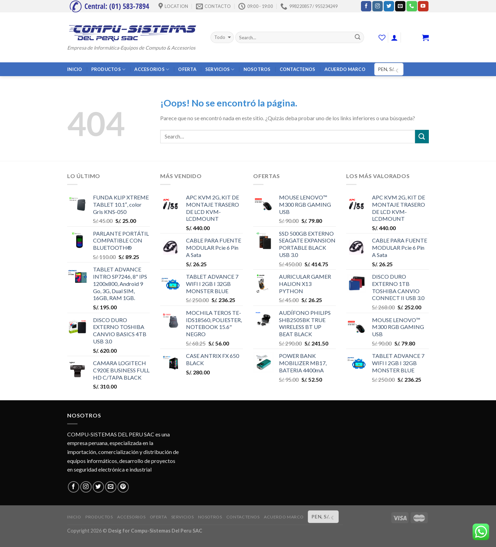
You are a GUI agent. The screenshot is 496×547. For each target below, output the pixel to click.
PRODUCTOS (108, 69)
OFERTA (187, 69)
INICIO (74, 69)
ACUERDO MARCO (344, 69)
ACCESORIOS (151, 69)
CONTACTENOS (298, 69)
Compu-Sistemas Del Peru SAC (166, 531)
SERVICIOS (220, 69)
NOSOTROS (257, 69)
